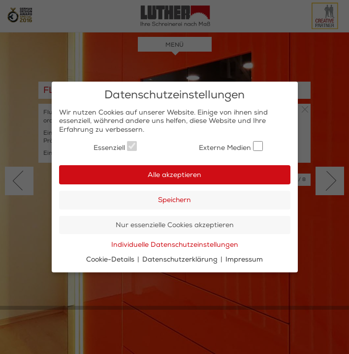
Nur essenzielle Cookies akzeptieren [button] (175, 225)
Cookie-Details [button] (111, 259)
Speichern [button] (174, 200)
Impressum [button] (244, 259)
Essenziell (115, 146)
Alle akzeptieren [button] (174, 175)
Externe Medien (231, 146)
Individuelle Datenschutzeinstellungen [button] (174, 244)
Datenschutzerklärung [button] (181, 259)
